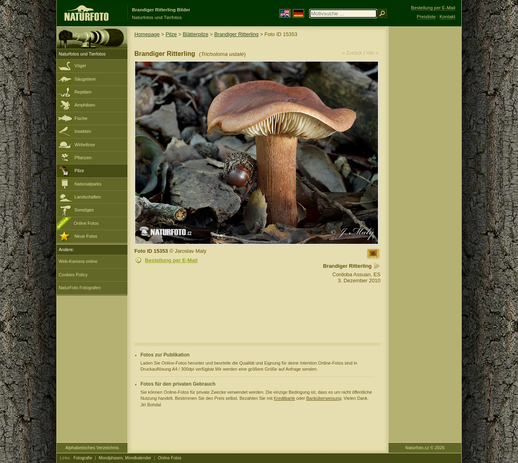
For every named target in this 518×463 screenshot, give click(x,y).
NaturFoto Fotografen (80, 287)
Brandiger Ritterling (236, 34)
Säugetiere (85, 79)
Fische (80, 118)
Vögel (80, 65)
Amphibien (84, 104)
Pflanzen (82, 157)
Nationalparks (88, 183)
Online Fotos (86, 223)
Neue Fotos (85, 236)
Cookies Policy (73, 274)
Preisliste (426, 16)
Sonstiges (84, 209)
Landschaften (87, 196)
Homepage (147, 34)
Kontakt (447, 16)
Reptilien (82, 92)
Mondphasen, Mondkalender (125, 458)
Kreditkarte (284, 398)
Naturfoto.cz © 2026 (425, 447)
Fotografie (83, 458)
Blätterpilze (195, 34)
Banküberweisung (323, 398)
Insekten (82, 131)
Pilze (79, 170)
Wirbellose (84, 144)
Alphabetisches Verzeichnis (92, 447)
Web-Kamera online (78, 261)
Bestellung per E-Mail (171, 260)
